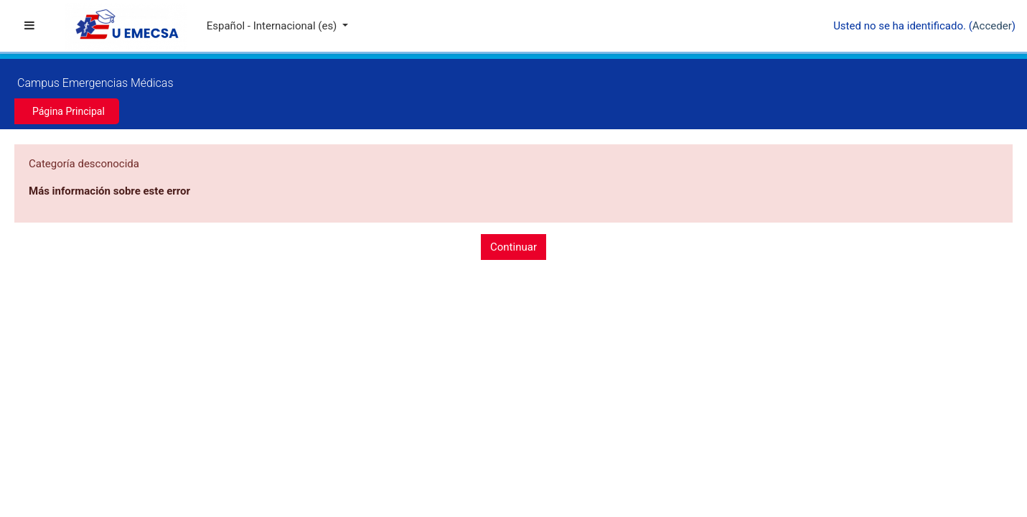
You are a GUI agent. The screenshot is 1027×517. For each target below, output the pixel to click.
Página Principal (68, 111)
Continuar (513, 247)
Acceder (992, 25)
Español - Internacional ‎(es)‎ (273, 25)
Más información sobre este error (109, 191)
